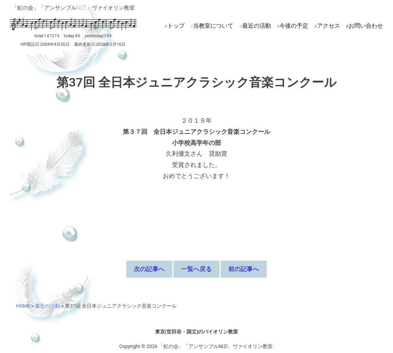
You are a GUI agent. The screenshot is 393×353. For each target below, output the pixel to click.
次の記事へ (149, 269)
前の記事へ (243, 269)
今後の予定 (293, 25)
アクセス (328, 25)
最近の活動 (256, 25)
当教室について (213, 25)
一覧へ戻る (196, 269)
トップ (176, 25)
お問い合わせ (365, 25)
